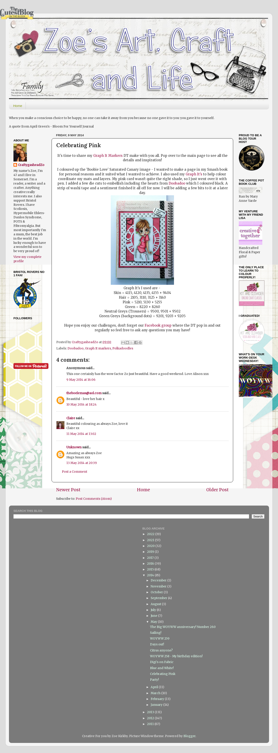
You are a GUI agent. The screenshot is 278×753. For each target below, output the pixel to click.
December (159, 580)
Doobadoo (177, 183)
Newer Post (68, 489)
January (157, 705)
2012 (151, 718)
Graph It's (194, 174)
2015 (150, 569)
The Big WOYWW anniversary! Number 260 (183, 627)
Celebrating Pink (162, 674)
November (159, 586)
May (154, 622)
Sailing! (155, 633)
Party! (154, 680)
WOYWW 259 (159, 638)
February (158, 699)
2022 (151, 534)
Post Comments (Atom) (94, 499)
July (154, 610)
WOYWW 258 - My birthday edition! (176, 656)
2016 (151, 564)
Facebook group (158, 325)
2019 (151, 552)
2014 (151, 575)
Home (17, 106)
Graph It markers (98, 348)
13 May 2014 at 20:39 (81, 463)
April (155, 687)
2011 (150, 724)
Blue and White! (162, 668)
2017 (150, 558)
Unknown (74, 447)
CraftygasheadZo (31, 165)
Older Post (217, 489)
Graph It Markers (108, 155)
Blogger (189, 736)
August (156, 604)
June (154, 616)
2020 (151, 546)
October (157, 592)
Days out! (157, 644)
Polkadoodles (122, 348)
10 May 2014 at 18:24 (81, 404)
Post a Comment (74, 472)
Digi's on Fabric (162, 662)
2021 (151, 540)
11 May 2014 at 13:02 (81, 434)
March (156, 693)
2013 (151, 712)
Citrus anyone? (161, 650)
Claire (70, 418)
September (159, 598)
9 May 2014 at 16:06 (81, 380)
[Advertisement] (253, 473)
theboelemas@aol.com (84, 393)
